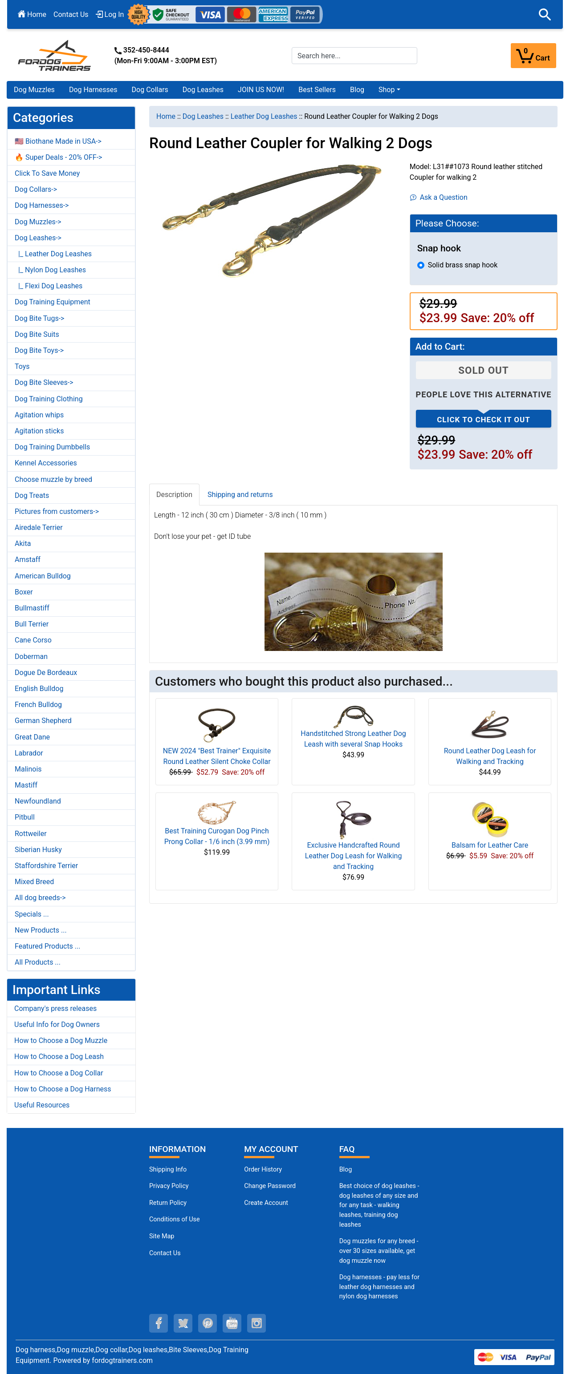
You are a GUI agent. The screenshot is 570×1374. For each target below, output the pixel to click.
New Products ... (41, 930)
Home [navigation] (165, 116)
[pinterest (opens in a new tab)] (207, 1323)
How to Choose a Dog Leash (59, 1056)
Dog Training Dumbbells (52, 447)
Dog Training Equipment (52, 302)
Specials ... (32, 914)
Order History (263, 1169)
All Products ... (38, 962)
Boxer (24, 592)
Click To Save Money (47, 173)
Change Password (270, 1186)
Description (174, 494)
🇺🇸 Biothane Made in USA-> (58, 141)
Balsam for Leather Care (490, 845)
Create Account (266, 1203)
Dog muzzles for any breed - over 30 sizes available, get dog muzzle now (379, 1250)
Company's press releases (55, 1008)
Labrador (29, 753)
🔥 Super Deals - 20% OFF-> (58, 157)
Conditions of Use (174, 1219)
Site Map (161, 1236)
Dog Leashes (203, 89)
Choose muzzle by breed (53, 479)
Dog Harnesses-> (42, 205)
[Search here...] (354, 55)
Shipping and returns (240, 494)
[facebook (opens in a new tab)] (158, 1323)
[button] (545, 14)
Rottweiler (31, 833)
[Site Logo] (55, 55)
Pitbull (25, 817)
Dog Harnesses (93, 89)
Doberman (31, 656)
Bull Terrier (32, 624)
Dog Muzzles (34, 89)
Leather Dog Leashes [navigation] (264, 116)
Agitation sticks (39, 431)
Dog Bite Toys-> (39, 350)
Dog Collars (150, 89)
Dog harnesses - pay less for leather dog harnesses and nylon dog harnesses (379, 1286)
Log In (110, 14)
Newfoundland (38, 801)
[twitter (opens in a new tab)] (183, 1323)
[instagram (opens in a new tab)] (256, 1323)
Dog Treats (32, 495)
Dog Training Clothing (49, 399)
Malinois (28, 769)
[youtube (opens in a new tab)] (232, 1323)
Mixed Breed (34, 881)
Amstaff (28, 559)
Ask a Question (439, 197)
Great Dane (32, 737)
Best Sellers (317, 89)
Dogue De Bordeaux (46, 672)
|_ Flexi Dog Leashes (48, 286)
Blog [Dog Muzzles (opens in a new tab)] (345, 1169)
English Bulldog (39, 688)
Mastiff (26, 785)
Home (32, 14)
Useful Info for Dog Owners (57, 1024)
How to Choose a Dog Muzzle (60, 1040)
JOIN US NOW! (261, 89)
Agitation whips (39, 415)
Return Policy (168, 1203)
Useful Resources (41, 1105)
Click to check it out (483, 419)
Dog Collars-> (36, 189)
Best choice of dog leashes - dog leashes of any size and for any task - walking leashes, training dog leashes (379, 1205)
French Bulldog (38, 704)
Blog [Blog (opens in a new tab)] (357, 89)
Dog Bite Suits (37, 334)
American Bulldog (43, 576)
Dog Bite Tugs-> (39, 318)
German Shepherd (43, 720)
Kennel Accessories (46, 463)
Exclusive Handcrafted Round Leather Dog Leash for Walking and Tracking (353, 856)
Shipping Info (168, 1169)
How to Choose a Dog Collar (58, 1073)
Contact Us (71, 14)
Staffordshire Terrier (46, 865)
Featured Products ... (48, 946)
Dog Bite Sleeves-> (44, 382)
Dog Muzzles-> (38, 222)
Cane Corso (33, 640)
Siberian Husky (38, 849)
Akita (23, 543)
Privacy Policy (169, 1186)
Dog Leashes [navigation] (203, 116)
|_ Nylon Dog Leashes (50, 270)
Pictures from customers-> (57, 511)
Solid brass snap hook (463, 265)
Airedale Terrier (39, 527)
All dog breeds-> (40, 897)
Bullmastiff (32, 608)
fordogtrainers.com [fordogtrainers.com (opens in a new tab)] (122, 1360)
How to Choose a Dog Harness (62, 1089)
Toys (22, 366)
